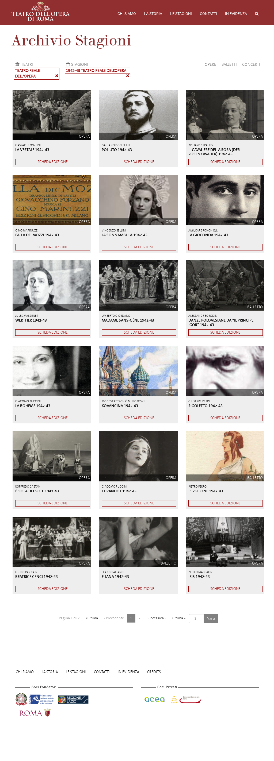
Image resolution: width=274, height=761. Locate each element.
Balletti (229, 64)
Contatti (208, 13)
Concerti (251, 64)
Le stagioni (181, 13)
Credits (154, 671)
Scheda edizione (52, 161)
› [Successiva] (156, 618)
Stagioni (76, 64)
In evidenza (236, 13)
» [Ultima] (179, 618)
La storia (153, 13)
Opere (210, 64)
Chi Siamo (126, 13)
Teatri (23, 64)
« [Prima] (92, 618)
